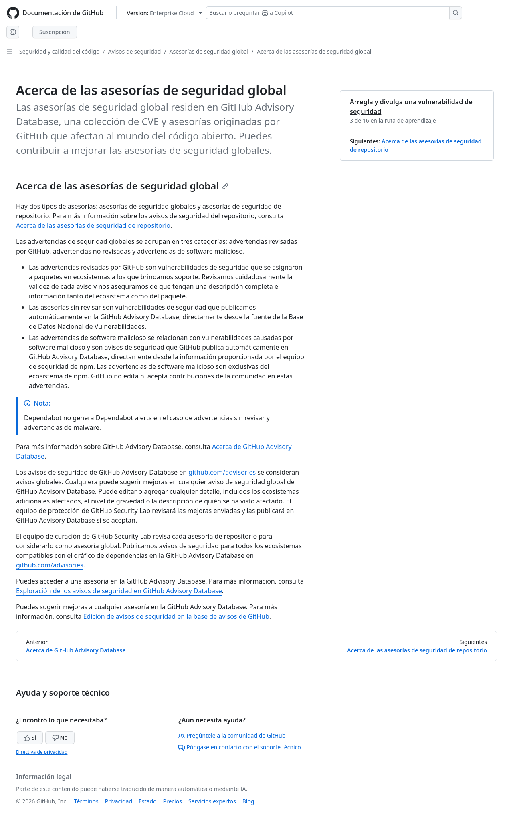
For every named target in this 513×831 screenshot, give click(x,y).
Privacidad (118, 801)
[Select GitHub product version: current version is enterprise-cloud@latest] (164, 13)
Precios (172, 801)
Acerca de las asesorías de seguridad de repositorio (93, 225)
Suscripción (54, 32)
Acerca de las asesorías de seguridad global (314, 51)
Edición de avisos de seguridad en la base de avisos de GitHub (176, 616)
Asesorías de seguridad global (209, 51)
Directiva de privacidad (41, 752)
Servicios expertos (212, 801)
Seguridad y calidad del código (59, 51)
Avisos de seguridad (134, 51)
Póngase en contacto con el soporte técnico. (240, 747)
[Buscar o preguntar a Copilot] (334, 12)
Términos (86, 801)
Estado (147, 801)
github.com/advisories (222, 472)
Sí (30, 737)
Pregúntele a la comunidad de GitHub (231, 735)
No (60, 737)
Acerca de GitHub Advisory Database (76, 650)
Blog (248, 801)
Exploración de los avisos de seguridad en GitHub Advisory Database (119, 590)
